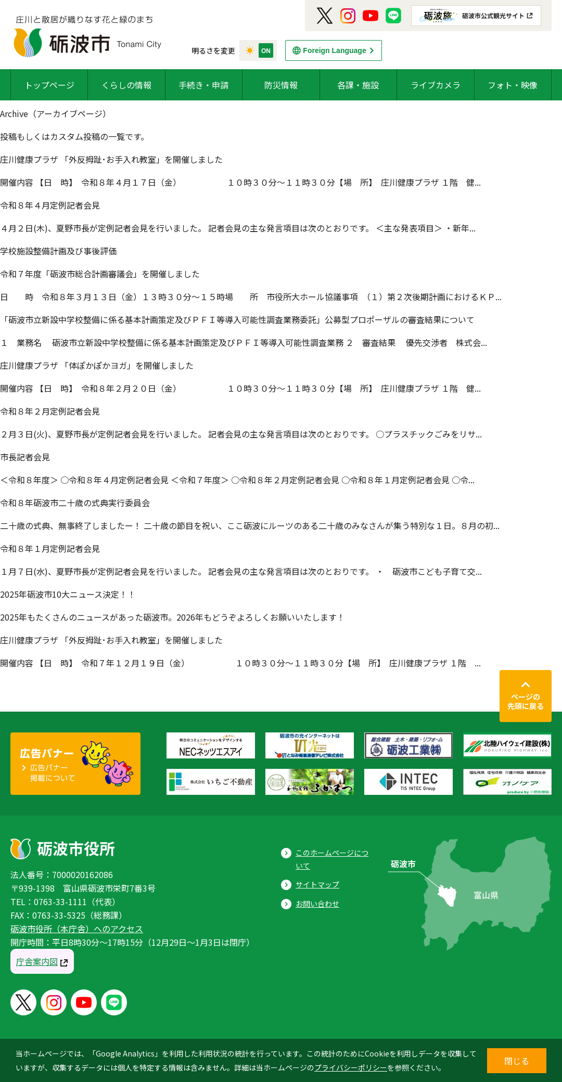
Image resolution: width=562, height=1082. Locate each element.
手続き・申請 (203, 85)
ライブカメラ (436, 85)
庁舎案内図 (37, 961)
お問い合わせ (317, 903)
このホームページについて (332, 859)
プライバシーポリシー (350, 1067)
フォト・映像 (513, 85)
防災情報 (281, 85)
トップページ (49, 85)
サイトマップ (317, 884)
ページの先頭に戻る (525, 701)
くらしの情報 (126, 85)
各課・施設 (358, 85)
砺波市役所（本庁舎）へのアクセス (76, 928)
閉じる (516, 1060)
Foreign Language (334, 50)
